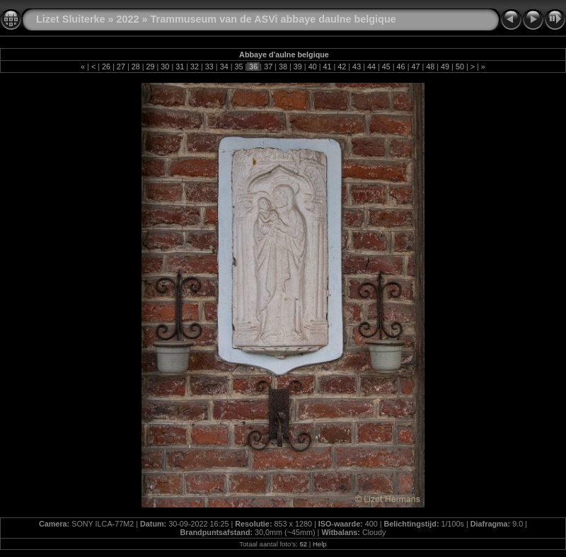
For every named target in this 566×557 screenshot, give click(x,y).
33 (209, 66)
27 (121, 66)
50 (460, 66)
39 (297, 66)
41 (326, 66)
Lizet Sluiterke (70, 19)
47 (415, 66)
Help (320, 544)
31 (179, 66)
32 (194, 66)
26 (106, 66)
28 (135, 66)
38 (283, 66)
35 (239, 66)
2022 (128, 19)
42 (341, 66)
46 (401, 66)
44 (371, 66)
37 (268, 66)
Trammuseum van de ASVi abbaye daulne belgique (273, 19)
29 (150, 66)
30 (164, 66)
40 (312, 66)
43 (356, 66)
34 (224, 66)
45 (386, 66)
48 (430, 66)
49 (445, 66)
